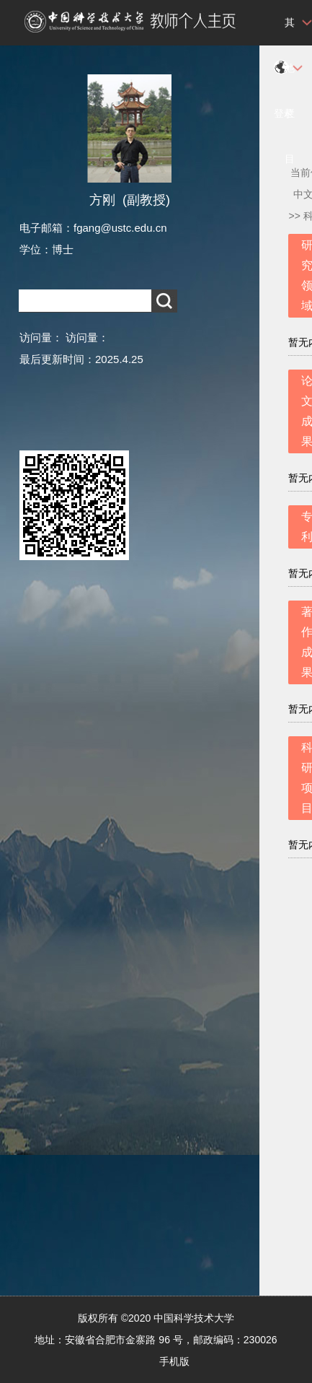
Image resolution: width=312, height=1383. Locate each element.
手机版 (174, 1361)
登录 (284, 113)
